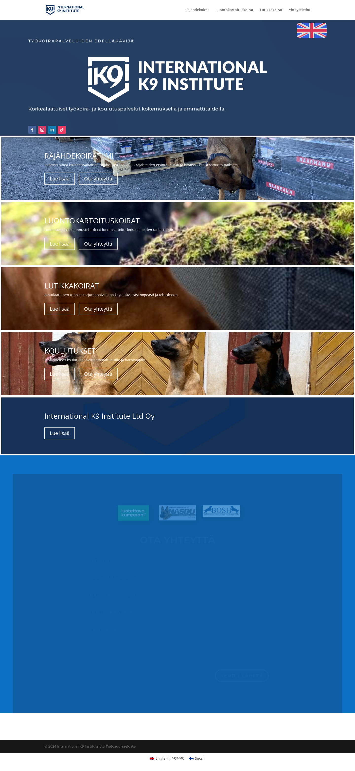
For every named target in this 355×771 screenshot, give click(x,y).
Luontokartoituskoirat (234, 10)
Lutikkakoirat (271, 10)
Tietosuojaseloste (121, 746)
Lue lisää (60, 178)
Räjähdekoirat (197, 10)
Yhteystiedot (300, 10)
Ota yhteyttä (98, 178)
